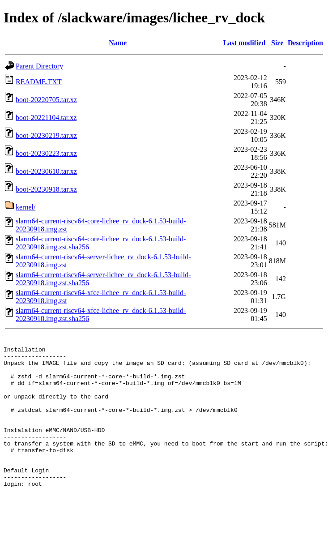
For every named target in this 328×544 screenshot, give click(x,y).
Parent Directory (39, 66)
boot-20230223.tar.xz (46, 153)
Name (118, 43)
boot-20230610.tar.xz (46, 171)
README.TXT (39, 82)
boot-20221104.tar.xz (46, 117)
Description (305, 43)
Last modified (244, 43)
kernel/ (25, 207)
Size (277, 43)
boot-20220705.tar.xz (46, 99)
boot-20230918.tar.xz (46, 189)
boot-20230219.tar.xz (46, 135)
